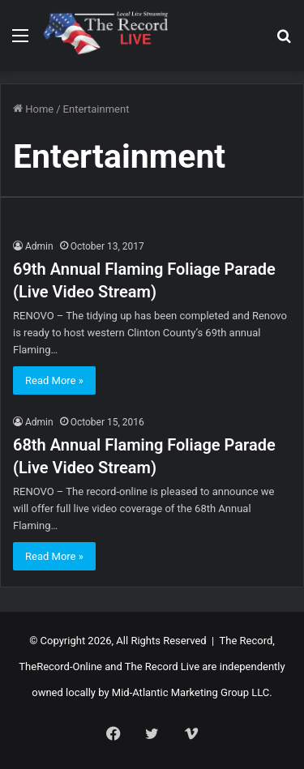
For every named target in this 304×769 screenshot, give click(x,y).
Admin (39, 246)
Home (33, 109)
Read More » (54, 380)
